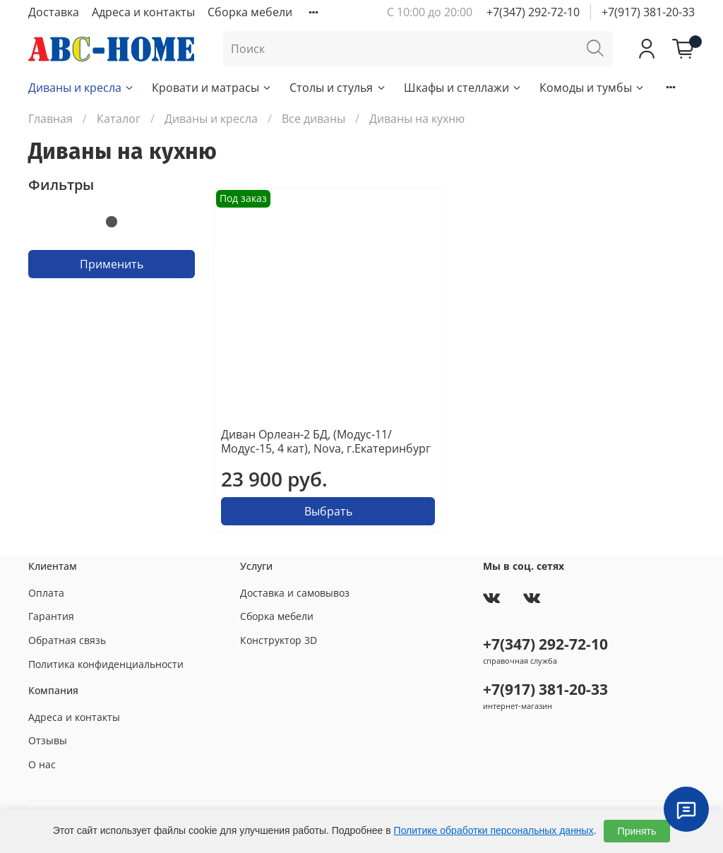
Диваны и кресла (81, 87)
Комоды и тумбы (592, 87)
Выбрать (328, 511)
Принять (637, 831)
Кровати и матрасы (212, 87)
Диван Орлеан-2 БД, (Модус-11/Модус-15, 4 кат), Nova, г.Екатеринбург (326, 441)
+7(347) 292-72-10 (533, 12)
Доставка (53, 12)
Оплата (46, 593)
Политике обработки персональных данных (494, 830)
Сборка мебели (250, 12)
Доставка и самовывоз (294, 593)
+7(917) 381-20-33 (648, 12)
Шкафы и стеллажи (463, 87)
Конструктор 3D (278, 640)
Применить (111, 264)
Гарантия (51, 616)
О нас (42, 764)
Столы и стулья (337, 87)
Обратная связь (67, 640)
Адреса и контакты (143, 12)
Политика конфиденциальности (106, 664)
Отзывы (47, 740)
